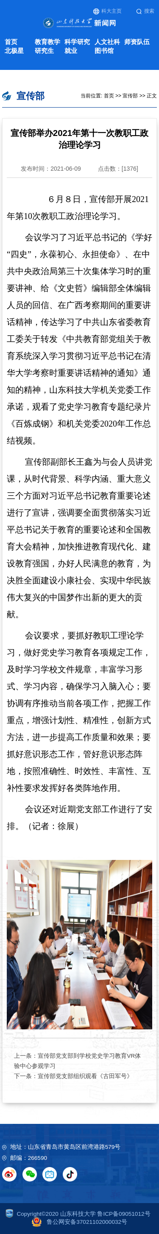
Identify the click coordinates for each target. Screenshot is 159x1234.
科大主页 (107, 11)
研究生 (44, 50)
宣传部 (130, 96)
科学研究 (77, 41)
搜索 (145, 11)
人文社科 (107, 41)
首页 (11, 41)
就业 (70, 50)
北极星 (14, 50)
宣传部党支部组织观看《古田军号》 (85, 1076)
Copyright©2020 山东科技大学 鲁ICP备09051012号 (78, 1214)
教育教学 (47, 41)
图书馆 (104, 50)
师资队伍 (137, 41)
